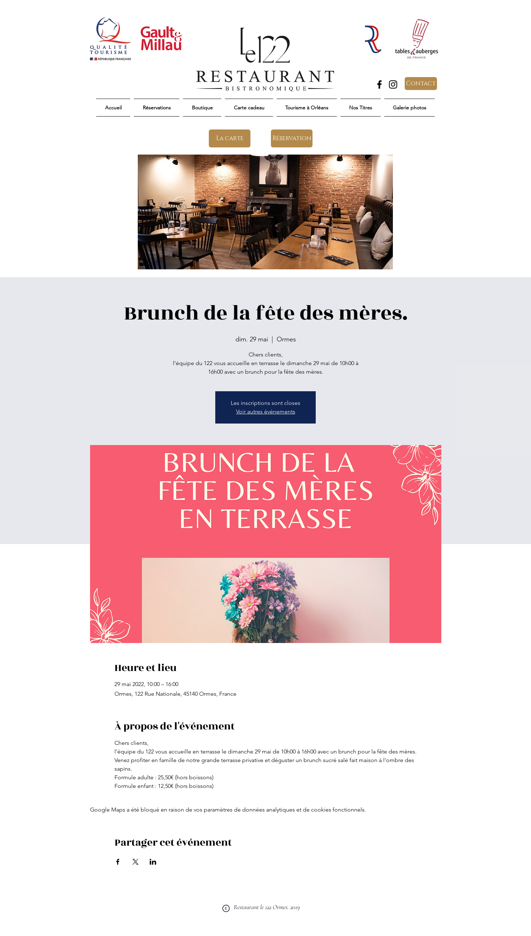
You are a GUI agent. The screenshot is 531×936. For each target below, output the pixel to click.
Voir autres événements (265, 411)
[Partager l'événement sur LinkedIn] (153, 862)
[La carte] (229, 138)
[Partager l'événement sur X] (135, 862)
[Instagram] (393, 84)
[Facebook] (379, 84)
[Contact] (421, 83)
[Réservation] (292, 138)
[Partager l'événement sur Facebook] (117, 862)
